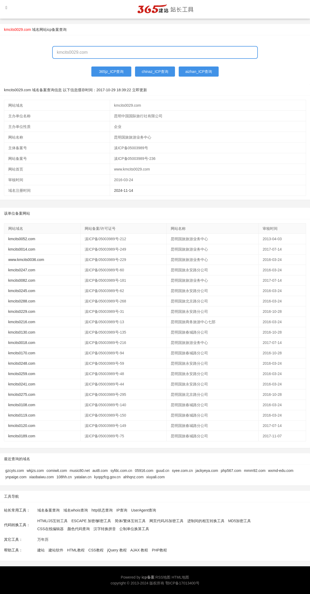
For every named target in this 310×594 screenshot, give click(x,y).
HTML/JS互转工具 (52, 521)
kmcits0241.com (21, 384)
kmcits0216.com (21, 322)
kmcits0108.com (21, 405)
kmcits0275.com (21, 394)
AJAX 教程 (139, 550)
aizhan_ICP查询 (198, 71)
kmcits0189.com (21, 436)
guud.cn (162, 470)
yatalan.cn (83, 477)
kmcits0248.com (21, 363)
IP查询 (121, 510)
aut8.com (100, 470)
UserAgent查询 (143, 510)
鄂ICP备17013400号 (182, 583)
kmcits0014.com (21, 249)
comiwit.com (57, 470)
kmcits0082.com (21, 280)
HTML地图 (180, 577)
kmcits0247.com (21, 270)
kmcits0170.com (21, 353)
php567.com (231, 470)
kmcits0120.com (21, 425)
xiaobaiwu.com (41, 477)
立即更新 (139, 90)
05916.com (144, 470)
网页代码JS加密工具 (166, 521)
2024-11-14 (123, 190)
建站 (41, 550)
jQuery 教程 (117, 550)
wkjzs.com (35, 470)
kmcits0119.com (21, 415)
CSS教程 (96, 550)
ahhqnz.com (133, 477)
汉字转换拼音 (104, 529)
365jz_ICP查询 (111, 71)
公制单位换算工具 (134, 529)
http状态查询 (102, 510)
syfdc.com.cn (121, 470)
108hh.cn (64, 477)
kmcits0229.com (21, 311)
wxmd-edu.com (280, 470)
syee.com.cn (182, 470)
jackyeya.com (206, 470)
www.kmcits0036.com (26, 259)
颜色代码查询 (78, 529)
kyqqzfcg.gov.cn (107, 477)
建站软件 (55, 550)
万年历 (42, 539)
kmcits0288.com (21, 301)
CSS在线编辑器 (50, 529)
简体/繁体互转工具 (130, 521)
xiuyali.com (155, 477)
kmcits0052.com (21, 239)
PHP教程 (159, 550)
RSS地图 (163, 577)
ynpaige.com (15, 477)
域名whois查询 (75, 510)
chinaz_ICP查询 (155, 71)
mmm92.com (255, 470)
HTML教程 (76, 550)
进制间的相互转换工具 (206, 521)
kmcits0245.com (21, 291)
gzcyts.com (14, 470)
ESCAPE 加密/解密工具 (91, 521)
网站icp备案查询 (53, 29)
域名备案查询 (48, 510)
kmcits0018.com (21, 342)
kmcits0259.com (21, 374)
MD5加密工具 (239, 521)
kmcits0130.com (21, 332)
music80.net (80, 470)
